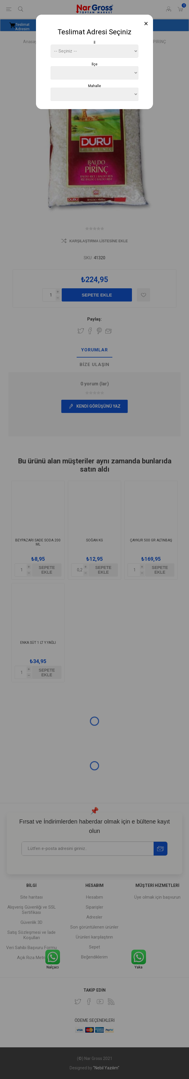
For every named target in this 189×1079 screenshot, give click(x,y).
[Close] (146, 24)
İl (94, 42)
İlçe (94, 64)
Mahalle (94, 86)
